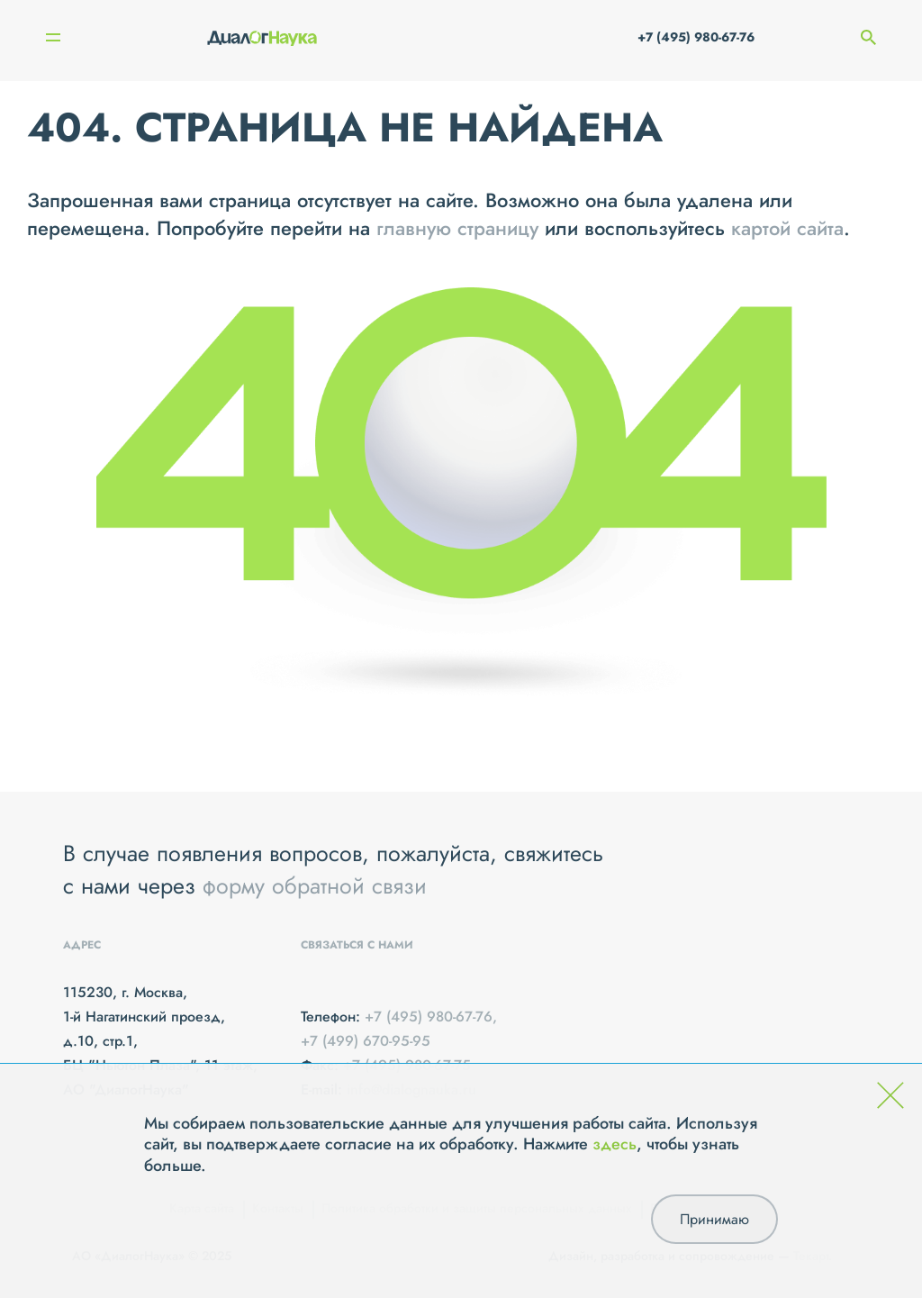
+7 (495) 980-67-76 (696, 37)
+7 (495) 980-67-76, (431, 1016)
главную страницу (457, 227)
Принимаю (714, 1219)
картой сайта (787, 227)
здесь (614, 1144)
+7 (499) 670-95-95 (365, 1040)
